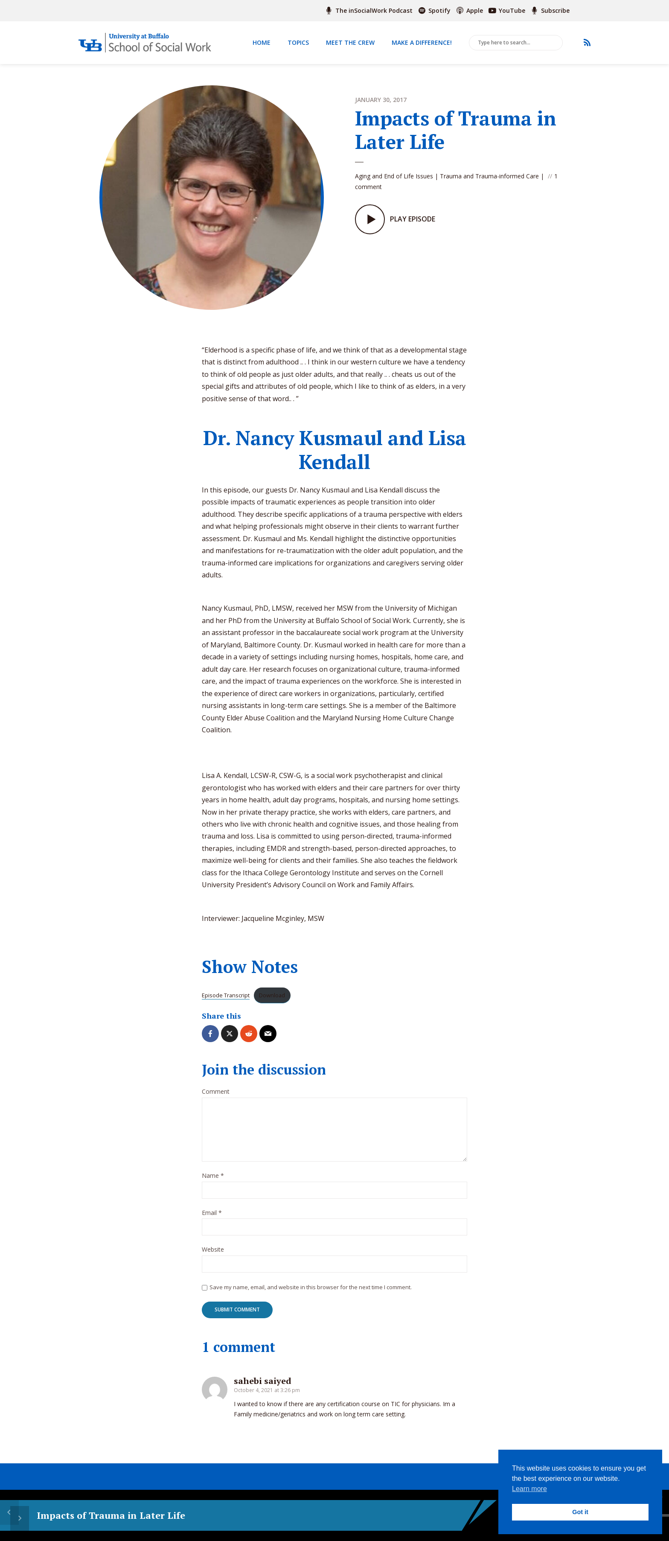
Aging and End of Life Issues (394, 173)
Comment (216, 1091)
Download (272, 995)
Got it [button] (580, 1512)
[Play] (294, 1515)
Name (213, 1176)
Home (262, 42)
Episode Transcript (226, 995)
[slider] (428, 1515)
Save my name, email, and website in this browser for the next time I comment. (310, 1287)
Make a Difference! (422, 42)
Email (212, 1213)
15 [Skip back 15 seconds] (272, 1515)
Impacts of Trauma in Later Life (108, 1515)
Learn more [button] (529, 1488)
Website (213, 1249)
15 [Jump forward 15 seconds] (316, 1515)
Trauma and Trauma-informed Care (489, 173)
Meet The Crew (350, 42)
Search (554, 43)
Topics (298, 42)
